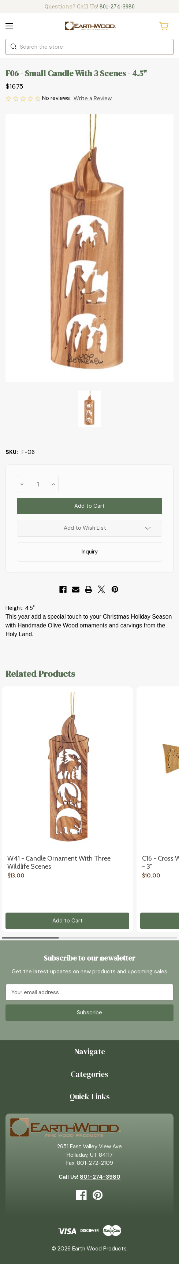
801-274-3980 (117, 6)
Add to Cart (67, 920)
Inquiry (90, 551)
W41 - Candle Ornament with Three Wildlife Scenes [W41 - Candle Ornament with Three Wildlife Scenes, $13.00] (59, 862)
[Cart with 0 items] (164, 26)
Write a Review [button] (93, 98)
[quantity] (38, 484)
